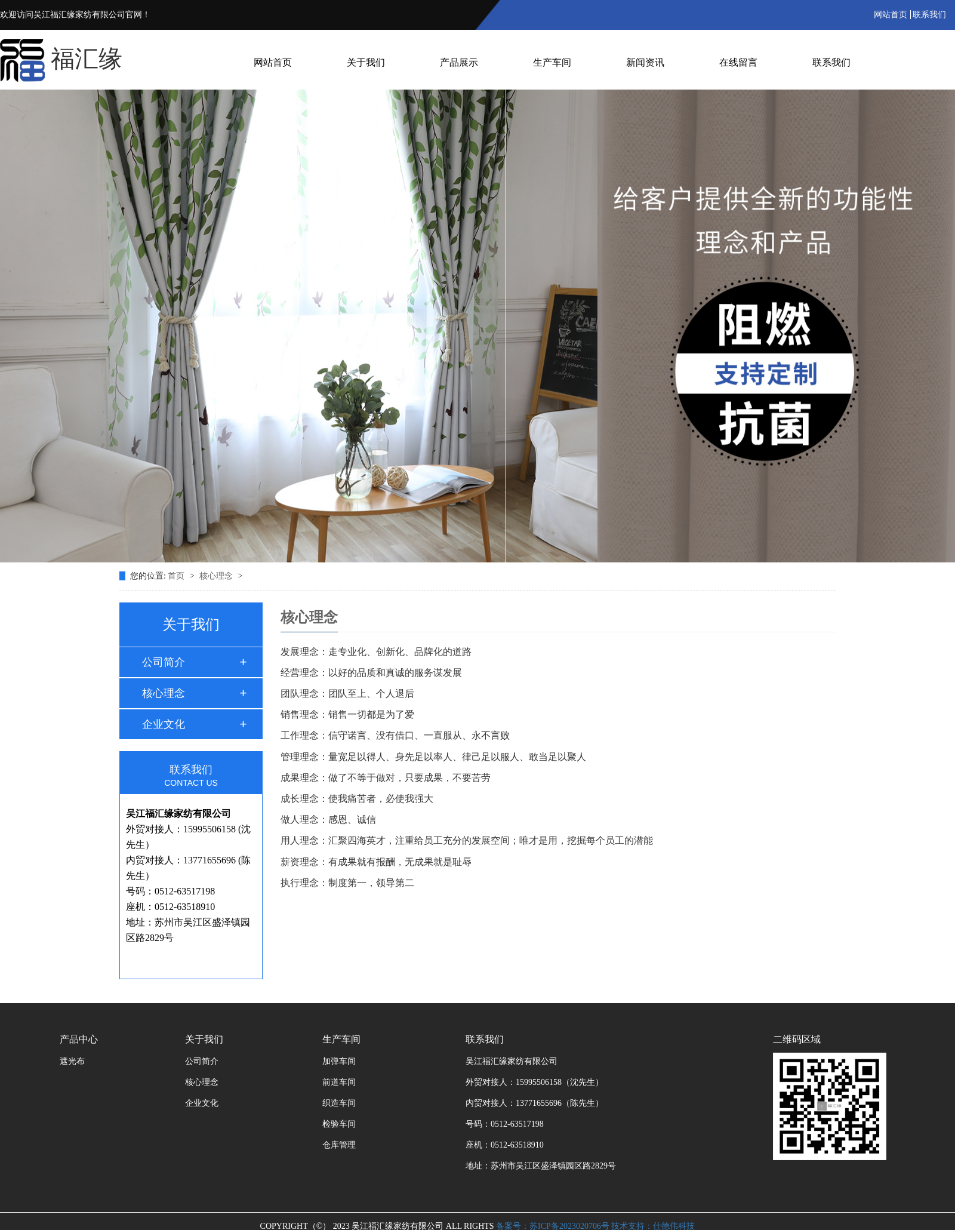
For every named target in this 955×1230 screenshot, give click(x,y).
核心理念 (217, 575)
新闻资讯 (645, 62)
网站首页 (890, 14)
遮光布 (72, 1061)
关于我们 (366, 62)
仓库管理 (339, 1144)
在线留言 (738, 62)
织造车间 (339, 1103)
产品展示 (459, 62)
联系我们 (929, 14)
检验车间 (339, 1124)
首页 (177, 575)
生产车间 (552, 62)
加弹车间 (339, 1061)
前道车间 (339, 1082)
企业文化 (163, 724)
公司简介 (163, 662)
